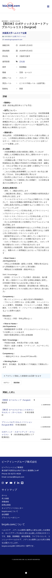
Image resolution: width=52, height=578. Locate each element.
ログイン (6, 382)
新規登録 (16, 382)
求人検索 (5, 498)
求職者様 (5, 502)
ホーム (4, 495)
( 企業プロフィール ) (19, 36)
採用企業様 (6, 505)
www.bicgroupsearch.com (13, 40)
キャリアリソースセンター (12, 508)
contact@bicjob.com (15, 477)
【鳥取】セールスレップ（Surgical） (17, 400)
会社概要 (5, 514)
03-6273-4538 (14, 474)
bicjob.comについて (10, 511)
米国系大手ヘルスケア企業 (14, 33)
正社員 (22, 62)
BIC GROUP (18, 546)
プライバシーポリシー (11, 518)
